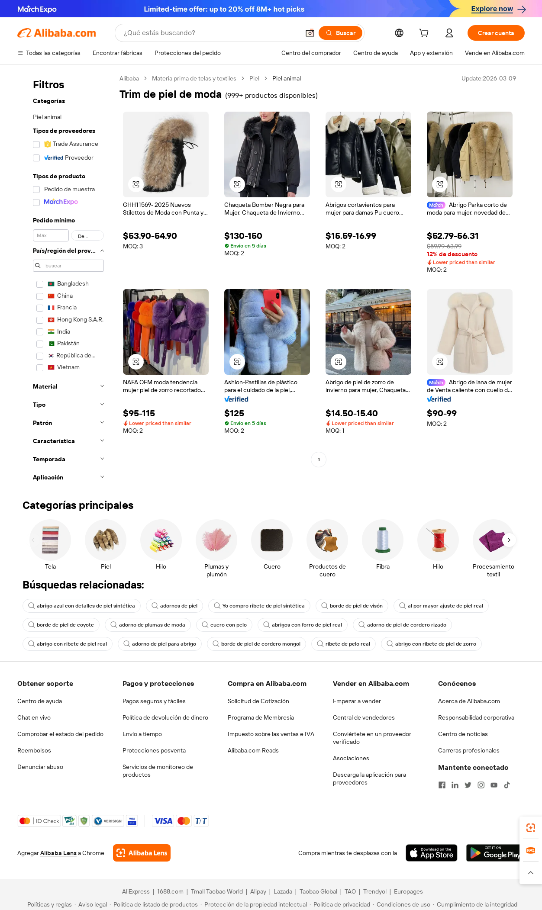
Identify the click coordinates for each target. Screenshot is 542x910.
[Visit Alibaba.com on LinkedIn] (455, 785)
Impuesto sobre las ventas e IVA (271, 733)
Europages (408, 891)
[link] (530, 828)
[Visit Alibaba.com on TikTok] (507, 785)
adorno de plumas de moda (147, 624)
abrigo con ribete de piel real (67, 643)
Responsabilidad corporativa (476, 717)
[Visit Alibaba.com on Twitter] (468, 785)
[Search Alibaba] (211, 33)
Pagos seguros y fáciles (154, 701)
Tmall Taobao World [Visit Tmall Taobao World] (217, 891)
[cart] (425, 34)
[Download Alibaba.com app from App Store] (432, 853)
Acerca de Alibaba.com (469, 701)
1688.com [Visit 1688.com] (170, 891)
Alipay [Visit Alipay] (258, 891)
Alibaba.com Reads (253, 750)
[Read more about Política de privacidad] (340, 904)
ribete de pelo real (343, 643)
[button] (310, 33)
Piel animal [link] (286, 78)
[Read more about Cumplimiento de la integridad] (475, 904)
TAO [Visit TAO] (350, 891)
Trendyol (375, 891)
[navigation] (66, 280)
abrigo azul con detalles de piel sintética (81, 605)
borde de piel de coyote (61, 624)
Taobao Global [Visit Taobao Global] (318, 891)
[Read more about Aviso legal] (90, 904)
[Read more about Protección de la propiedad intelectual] (253, 904)
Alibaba (129, 78)
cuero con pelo (224, 624)
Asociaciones (351, 758)
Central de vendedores (364, 717)
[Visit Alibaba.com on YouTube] (494, 785)
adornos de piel (174, 605)
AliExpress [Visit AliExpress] (136, 891)
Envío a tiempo (142, 733)
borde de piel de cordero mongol (256, 643)
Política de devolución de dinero (165, 717)
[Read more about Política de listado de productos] (154, 904)
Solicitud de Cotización (258, 701)
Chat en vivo (34, 717)
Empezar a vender (357, 701)
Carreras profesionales (469, 750)
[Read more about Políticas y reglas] (48, 904)
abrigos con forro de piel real (302, 624)
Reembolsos (34, 750)
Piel (254, 78)
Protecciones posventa (154, 750)
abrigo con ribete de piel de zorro (431, 643)
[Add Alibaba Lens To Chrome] (142, 853)
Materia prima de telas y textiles (194, 78)
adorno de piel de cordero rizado (402, 624)
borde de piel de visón (352, 605)
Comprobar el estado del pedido (60, 733)
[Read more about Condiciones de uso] (401, 904)
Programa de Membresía (261, 717)
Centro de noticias (463, 733)
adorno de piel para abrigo (159, 643)
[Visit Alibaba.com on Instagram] (481, 785)
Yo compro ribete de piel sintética (259, 605)
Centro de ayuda (39, 701)
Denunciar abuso (40, 766)
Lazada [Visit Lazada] (283, 891)
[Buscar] (340, 33)
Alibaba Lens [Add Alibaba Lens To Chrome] (58, 852)
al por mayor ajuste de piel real (441, 605)
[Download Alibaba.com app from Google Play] (495, 853)
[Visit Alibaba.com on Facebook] (442, 785)
